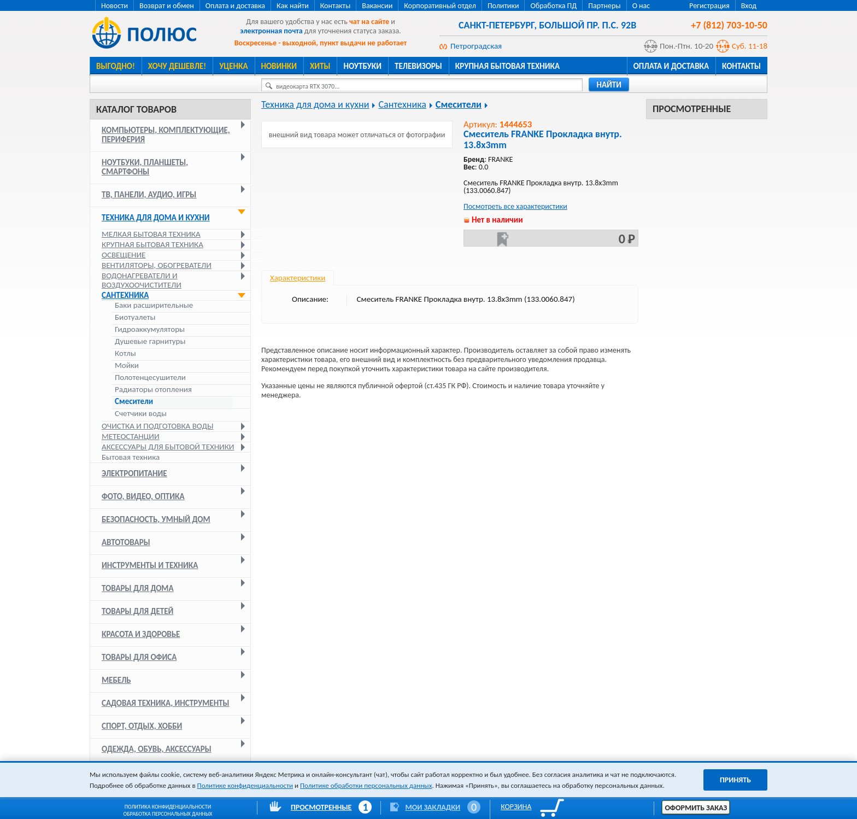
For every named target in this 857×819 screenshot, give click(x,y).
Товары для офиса (139, 657)
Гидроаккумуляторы (150, 329)
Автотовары (126, 542)
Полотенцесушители (150, 377)
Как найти (293, 5)
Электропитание (134, 473)
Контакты (335, 5)
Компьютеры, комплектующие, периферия (166, 134)
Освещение (123, 255)
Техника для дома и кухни (156, 218)
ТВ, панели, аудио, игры (149, 195)
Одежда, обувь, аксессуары (157, 749)
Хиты (320, 66)
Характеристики (297, 278)
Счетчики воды (141, 413)
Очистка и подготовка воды (157, 426)
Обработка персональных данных (168, 813)
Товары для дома (138, 588)
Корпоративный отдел (440, 5)
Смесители (134, 401)
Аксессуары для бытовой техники (168, 447)
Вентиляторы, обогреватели (157, 265)
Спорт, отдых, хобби (142, 726)
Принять (735, 780)
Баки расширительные (154, 305)
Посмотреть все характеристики (515, 206)
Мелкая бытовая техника (151, 234)
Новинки (279, 66)
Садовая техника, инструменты (166, 703)
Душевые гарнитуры (150, 341)
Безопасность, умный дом (156, 519)
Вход (748, 5)
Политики (503, 5)
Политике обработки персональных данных (366, 785)
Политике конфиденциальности (245, 785)
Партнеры (604, 5)
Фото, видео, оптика (143, 496)
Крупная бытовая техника (507, 66)
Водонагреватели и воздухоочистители (141, 280)
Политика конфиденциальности (168, 806)
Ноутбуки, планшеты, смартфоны (145, 167)
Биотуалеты (135, 317)
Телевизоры (418, 66)
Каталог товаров (136, 109)
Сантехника (125, 295)
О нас (641, 5)
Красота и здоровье (141, 634)
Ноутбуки (362, 66)
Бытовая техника (131, 457)
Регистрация (709, 5)
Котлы (125, 353)
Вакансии (377, 5)
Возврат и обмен (166, 5)
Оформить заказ (696, 807)
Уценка (233, 66)
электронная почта (271, 31)
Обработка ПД (553, 5)
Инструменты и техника (150, 565)
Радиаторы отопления (153, 389)
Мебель (116, 680)
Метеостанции (131, 436)
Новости (114, 5)
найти (608, 85)
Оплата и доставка (235, 5)
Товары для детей (137, 611)
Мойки (127, 365)
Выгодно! (115, 66)
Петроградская (476, 46)
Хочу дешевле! (177, 66)
